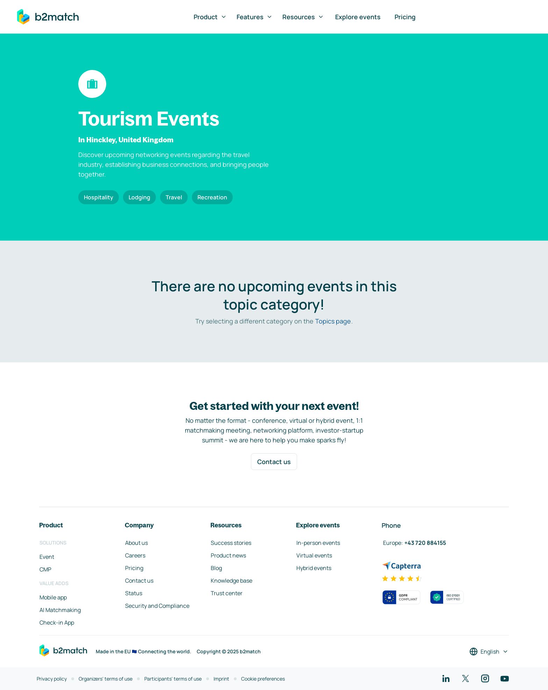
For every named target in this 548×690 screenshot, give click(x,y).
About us (136, 543)
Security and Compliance (157, 606)
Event (46, 557)
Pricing (405, 17)
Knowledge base (231, 580)
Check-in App (56, 622)
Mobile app (53, 597)
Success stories (231, 543)
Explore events (358, 17)
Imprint (221, 678)
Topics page (333, 321)
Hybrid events (313, 568)
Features (255, 17)
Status (133, 593)
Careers (135, 555)
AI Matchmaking (60, 610)
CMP (45, 569)
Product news (228, 555)
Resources (303, 17)
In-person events (318, 543)
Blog (216, 568)
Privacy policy (52, 678)
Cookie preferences (263, 678)
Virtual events (314, 555)
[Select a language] (489, 651)
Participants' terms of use (173, 678)
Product (210, 17)
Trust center (227, 593)
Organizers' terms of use (105, 678)
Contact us (274, 461)
